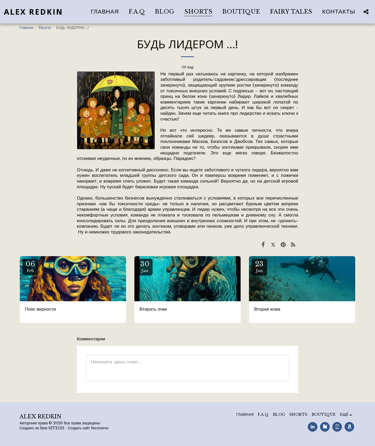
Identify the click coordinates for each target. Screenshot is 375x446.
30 (145, 266)
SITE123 (56, 428)
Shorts (45, 28)
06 (30, 266)
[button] (366, 12)
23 (259, 266)
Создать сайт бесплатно (88, 428)
